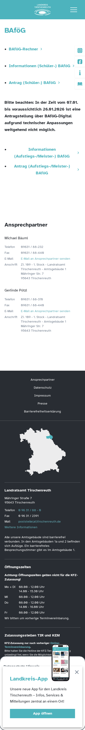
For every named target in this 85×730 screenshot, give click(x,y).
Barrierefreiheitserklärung (42, 411)
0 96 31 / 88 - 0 (29, 510)
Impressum (42, 395)
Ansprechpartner (43, 380)
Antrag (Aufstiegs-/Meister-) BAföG (42, 169)
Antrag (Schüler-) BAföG (32, 82)
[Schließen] (76, 673)
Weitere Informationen (21, 527)
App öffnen (42, 713)
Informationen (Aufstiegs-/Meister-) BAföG (42, 153)
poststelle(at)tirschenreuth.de (39, 521)
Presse (42, 403)
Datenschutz (42, 388)
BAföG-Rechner (23, 49)
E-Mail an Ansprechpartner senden (45, 259)
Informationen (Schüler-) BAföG (39, 65)
